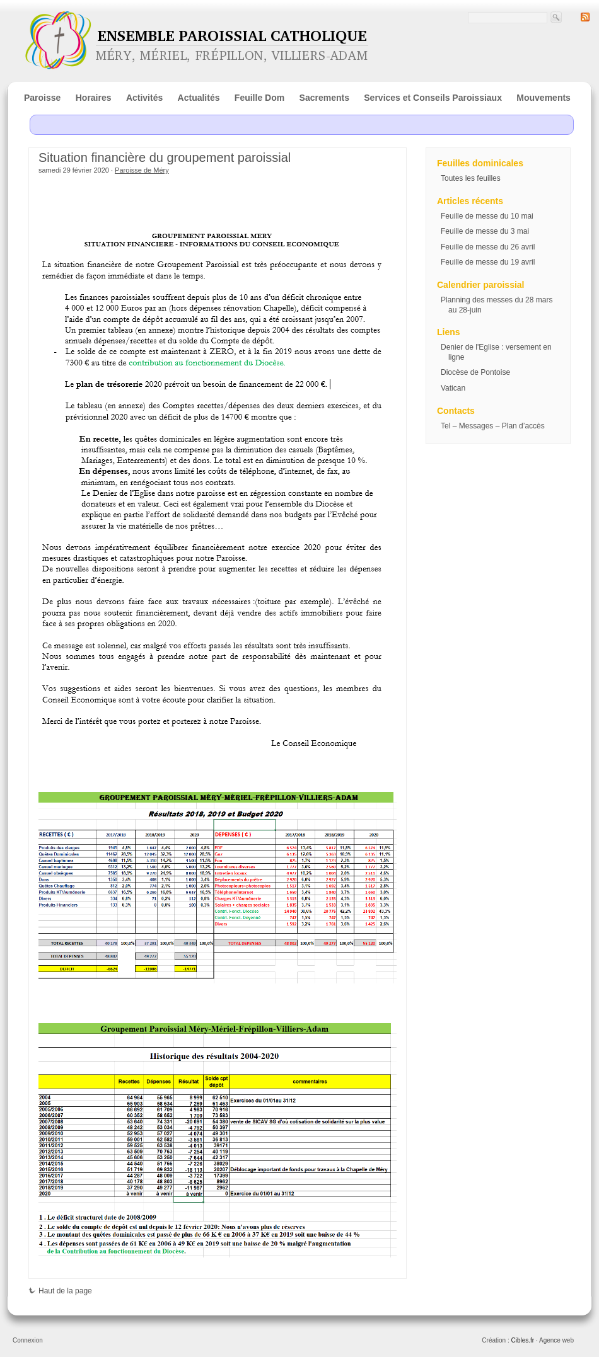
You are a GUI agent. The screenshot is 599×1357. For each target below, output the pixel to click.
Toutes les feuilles (471, 178)
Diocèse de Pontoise (475, 372)
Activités (144, 98)
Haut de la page (60, 1290)
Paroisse (42, 98)
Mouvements (543, 98)
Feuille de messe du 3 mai (485, 231)
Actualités (199, 98)
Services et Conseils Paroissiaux (433, 98)
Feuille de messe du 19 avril (488, 262)
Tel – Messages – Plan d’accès (493, 425)
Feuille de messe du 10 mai (487, 216)
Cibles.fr (522, 1340)
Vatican (453, 388)
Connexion (28, 1340)
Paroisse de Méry (142, 170)
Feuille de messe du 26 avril (488, 247)
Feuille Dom (259, 98)
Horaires (94, 98)
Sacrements (324, 98)
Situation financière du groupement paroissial (164, 157)
